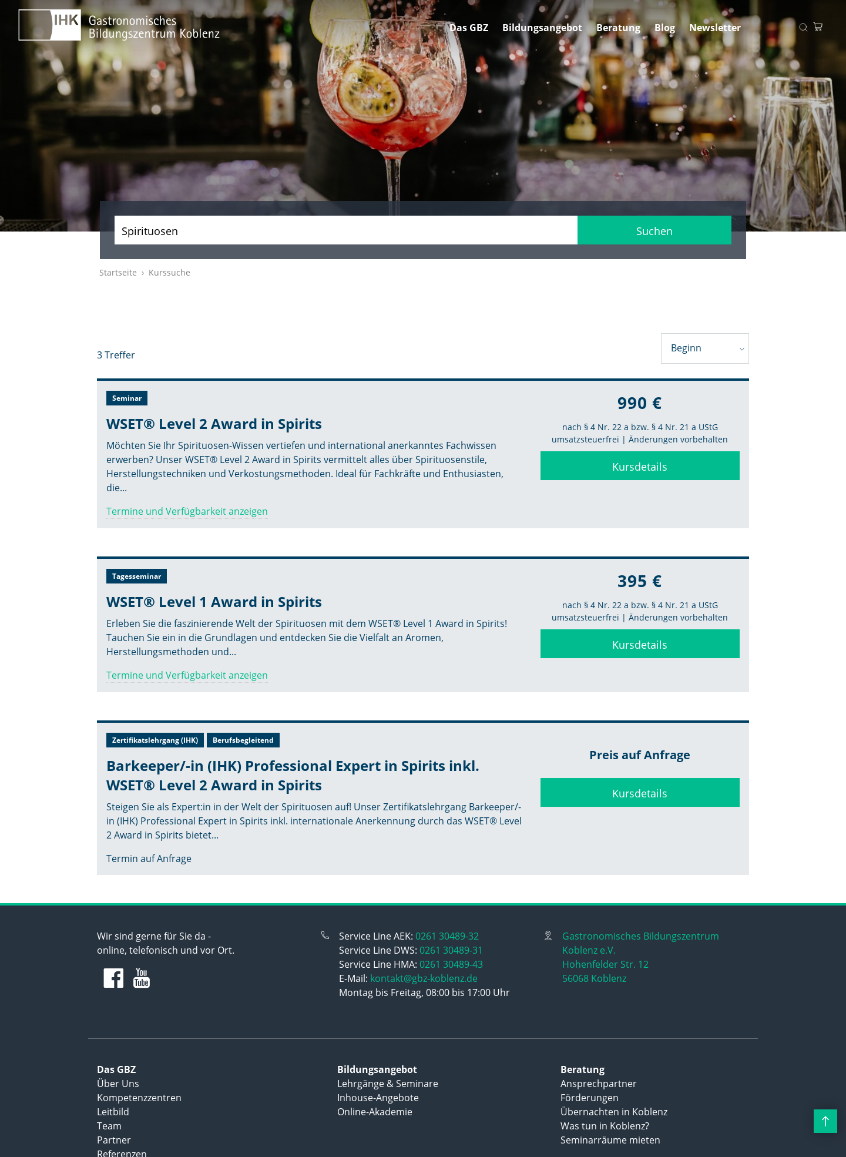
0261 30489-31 (451, 950)
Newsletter (715, 27)
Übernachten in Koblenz (613, 1111)
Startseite (118, 272)
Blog (664, 27)
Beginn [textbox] (686, 347)
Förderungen (589, 1097)
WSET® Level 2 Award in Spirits (214, 423)
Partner (114, 1139)
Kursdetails (639, 467)
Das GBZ (468, 27)
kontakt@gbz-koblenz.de (424, 978)
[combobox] (705, 348)
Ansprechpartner (598, 1083)
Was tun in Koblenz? (604, 1125)
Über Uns (118, 1083)
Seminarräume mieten (610, 1139)
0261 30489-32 (447, 936)
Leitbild (113, 1111)
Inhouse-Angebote (378, 1097)
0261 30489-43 (451, 964)
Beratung (618, 27)
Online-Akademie (374, 1111)
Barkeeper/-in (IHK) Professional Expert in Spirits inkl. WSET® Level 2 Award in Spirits (292, 775)
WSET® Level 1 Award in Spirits (214, 601)
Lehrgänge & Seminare (387, 1083)
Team (109, 1125)
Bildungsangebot (542, 27)
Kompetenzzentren (139, 1097)
